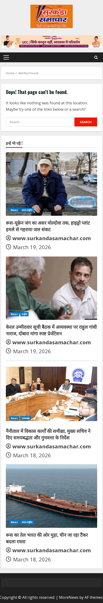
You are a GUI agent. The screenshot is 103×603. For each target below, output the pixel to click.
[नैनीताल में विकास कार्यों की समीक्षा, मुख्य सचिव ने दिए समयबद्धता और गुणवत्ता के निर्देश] (51, 392)
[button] (6, 57)
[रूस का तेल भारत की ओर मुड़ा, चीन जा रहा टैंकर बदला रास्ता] (51, 496)
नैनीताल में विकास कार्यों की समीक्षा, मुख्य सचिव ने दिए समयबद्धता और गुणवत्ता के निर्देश (48, 434)
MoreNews (68, 597)
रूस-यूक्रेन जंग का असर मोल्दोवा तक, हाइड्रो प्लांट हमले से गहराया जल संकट (48, 226)
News (14, 210)
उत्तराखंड (25, 418)
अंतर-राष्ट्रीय (27, 210)
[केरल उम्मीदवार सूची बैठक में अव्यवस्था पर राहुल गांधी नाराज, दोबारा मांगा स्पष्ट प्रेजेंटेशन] (51, 288)
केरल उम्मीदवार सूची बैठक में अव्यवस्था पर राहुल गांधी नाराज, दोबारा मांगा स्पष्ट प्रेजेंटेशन (51, 330)
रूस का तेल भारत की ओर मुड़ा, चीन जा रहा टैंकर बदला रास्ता (47, 538)
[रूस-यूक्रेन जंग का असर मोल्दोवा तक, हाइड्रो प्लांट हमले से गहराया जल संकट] (51, 184)
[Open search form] (96, 57)
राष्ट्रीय (24, 314)
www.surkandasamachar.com (51, 238)
